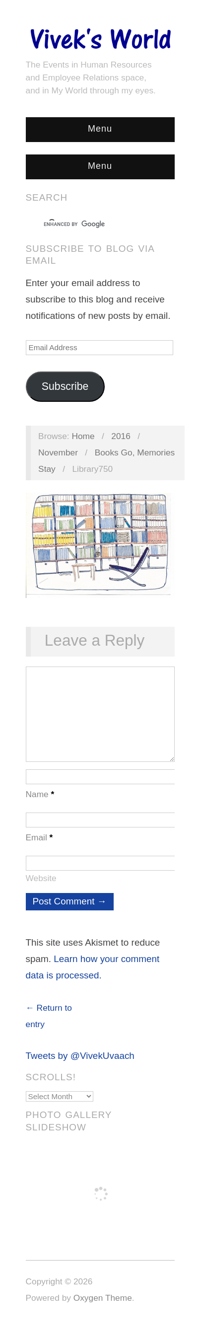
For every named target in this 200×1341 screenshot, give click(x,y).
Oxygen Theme (102, 1308)
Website (41, 888)
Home (82, 436)
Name (40, 804)
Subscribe (65, 386)
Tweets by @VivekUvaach (80, 1065)
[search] (91, 224)
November (58, 452)
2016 (121, 436)
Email (39, 847)
